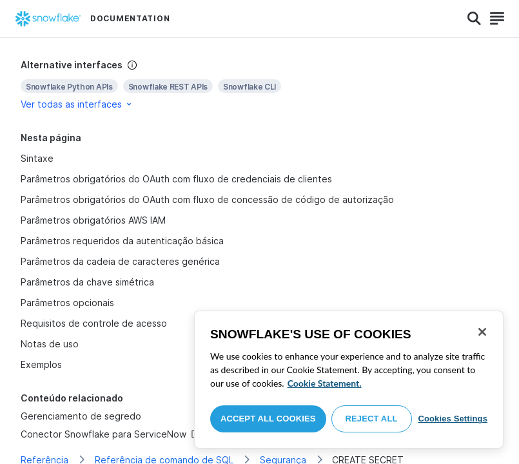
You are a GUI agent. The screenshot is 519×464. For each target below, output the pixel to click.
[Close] (482, 332)
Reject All (372, 418)
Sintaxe (37, 158)
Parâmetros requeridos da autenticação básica (122, 240)
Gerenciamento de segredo (81, 416)
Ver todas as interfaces (77, 104)
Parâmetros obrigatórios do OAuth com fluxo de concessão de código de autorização (207, 199)
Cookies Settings (452, 418)
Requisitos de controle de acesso (94, 323)
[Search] (474, 18)
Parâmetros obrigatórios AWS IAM (93, 220)
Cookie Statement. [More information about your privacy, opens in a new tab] (325, 383)
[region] (349, 380)
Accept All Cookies (268, 418)
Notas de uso (50, 343)
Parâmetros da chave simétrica (87, 281)
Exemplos (41, 364)
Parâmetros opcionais (67, 302)
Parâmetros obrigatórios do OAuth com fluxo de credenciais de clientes (176, 178)
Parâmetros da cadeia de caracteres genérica (120, 261)
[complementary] (259, 85)
